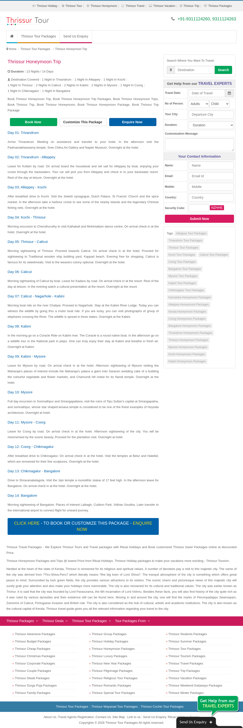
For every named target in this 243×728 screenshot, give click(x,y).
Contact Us (103, 717)
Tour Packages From (130, 621)
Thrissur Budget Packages (33, 641)
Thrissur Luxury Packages (109, 656)
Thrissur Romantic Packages (111, 685)
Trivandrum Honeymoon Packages (190, 333)
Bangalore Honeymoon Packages (189, 326)
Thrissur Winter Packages (186, 693)
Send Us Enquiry (75, 36)
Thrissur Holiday (47, 6)
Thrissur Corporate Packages (35, 663)
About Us (50, 717)
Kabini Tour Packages (182, 283)
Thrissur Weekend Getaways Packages (195, 685)
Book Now (33, 122)
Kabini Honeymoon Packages (187, 361)
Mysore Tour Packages (182, 276)
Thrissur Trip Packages (184, 671)
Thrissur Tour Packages (38, 36)
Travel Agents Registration (76, 717)
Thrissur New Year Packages (111, 663)
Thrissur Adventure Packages (35, 634)
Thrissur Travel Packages (185, 663)
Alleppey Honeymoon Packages (188, 304)
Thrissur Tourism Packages (187, 656)
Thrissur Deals (53, 621)
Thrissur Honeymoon (104, 6)
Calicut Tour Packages (214, 254)
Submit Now (199, 219)
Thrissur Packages (220, 6)
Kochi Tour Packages (181, 254)
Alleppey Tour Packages (191, 233)
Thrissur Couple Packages (33, 671)
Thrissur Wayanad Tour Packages (114, 706)
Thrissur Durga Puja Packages (36, 685)
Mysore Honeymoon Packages (187, 347)
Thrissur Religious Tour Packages (114, 678)
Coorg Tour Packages (182, 262)
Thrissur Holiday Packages (110, 641)
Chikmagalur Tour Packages (186, 290)
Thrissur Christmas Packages (35, 656)
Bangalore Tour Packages (184, 269)
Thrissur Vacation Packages (187, 678)
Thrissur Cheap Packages (33, 649)
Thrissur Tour (73, 6)
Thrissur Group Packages (109, 634)
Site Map (119, 717)
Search (223, 70)
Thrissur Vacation (164, 6)
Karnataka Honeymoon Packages (189, 297)
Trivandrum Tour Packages (185, 240)
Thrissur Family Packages (33, 693)
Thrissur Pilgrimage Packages (112, 671)
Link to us (133, 717)
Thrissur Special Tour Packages (113, 693)
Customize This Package (83, 122)
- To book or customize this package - (83, 526)
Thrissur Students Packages (187, 634)
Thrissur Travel (135, 6)
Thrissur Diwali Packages (32, 678)
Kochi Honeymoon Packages (186, 354)
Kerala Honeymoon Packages (187, 311)
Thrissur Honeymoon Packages (188, 340)
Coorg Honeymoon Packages (187, 318)
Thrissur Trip (191, 6)
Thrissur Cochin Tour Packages (162, 706)
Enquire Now (132, 122)
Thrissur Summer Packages (187, 641)
